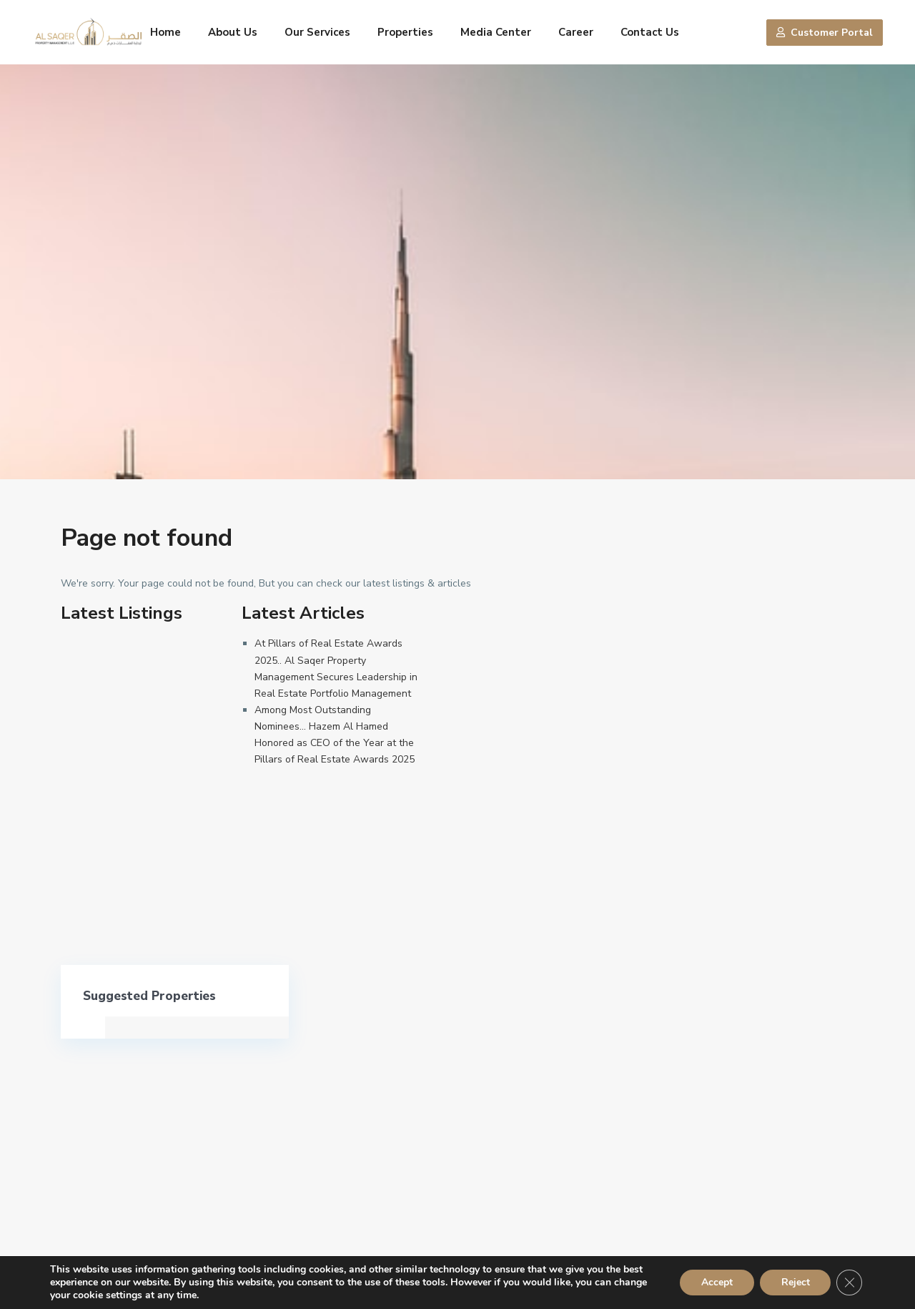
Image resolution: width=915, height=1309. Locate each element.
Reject (795, 1282)
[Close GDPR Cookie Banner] (849, 1282)
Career (575, 32)
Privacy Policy (702, 1212)
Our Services (317, 32)
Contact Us (649, 32)
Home (165, 32)
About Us (232, 32)
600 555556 (106, 1059)
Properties (405, 32)
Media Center (495, 32)
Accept (716, 1282)
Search (763, 1108)
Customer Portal (824, 32)
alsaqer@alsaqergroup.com (139, 1102)
